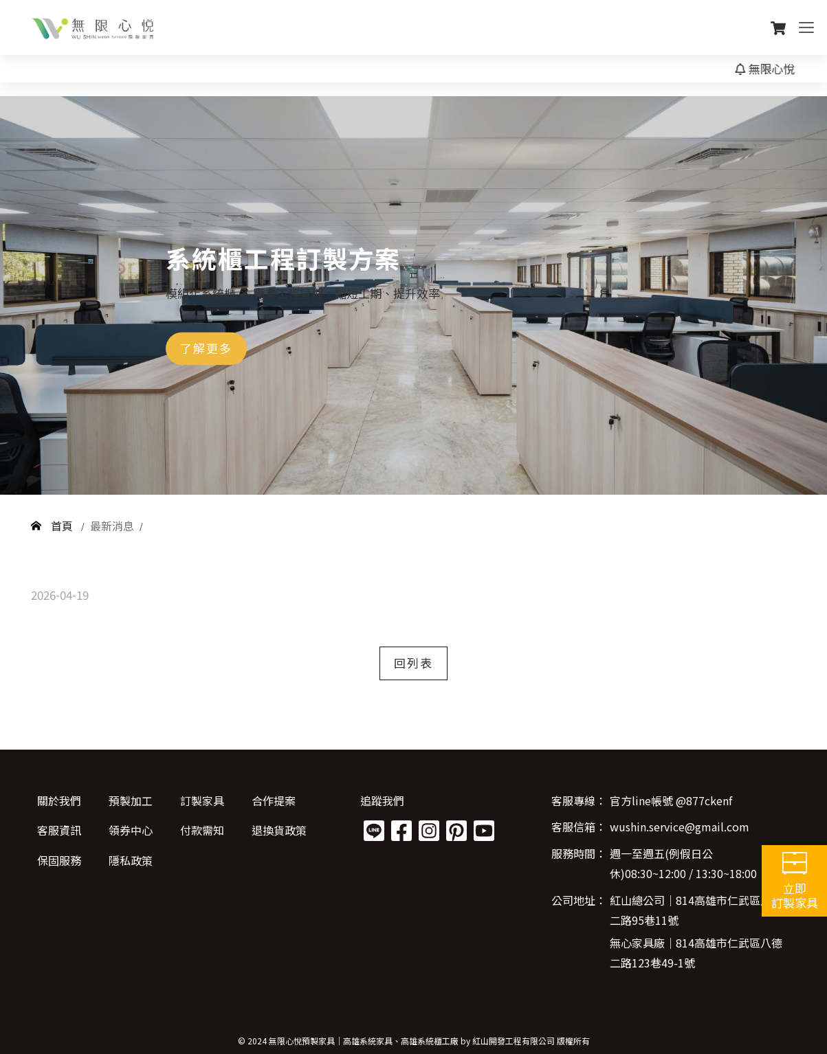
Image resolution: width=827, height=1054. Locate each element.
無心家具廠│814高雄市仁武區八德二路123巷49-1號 (696, 952)
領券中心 (131, 830)
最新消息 (112, 525)
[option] (413, 295)
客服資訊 (59, 830)
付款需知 (202, 830)
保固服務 (59, 860)
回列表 (413, 662)
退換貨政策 (279, 830)
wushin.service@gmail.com (679, 826)
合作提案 (274, 800)
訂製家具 (202, 800)
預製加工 (131, 800)
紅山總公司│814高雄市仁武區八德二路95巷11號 (696, 910)
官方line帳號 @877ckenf (671, 800)
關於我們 (59, 800)
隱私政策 (131, 860)
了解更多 (206, 348)
